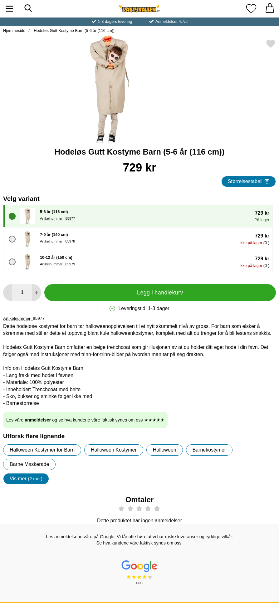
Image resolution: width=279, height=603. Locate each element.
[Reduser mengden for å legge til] (7, 292)
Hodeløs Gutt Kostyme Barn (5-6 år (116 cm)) (74, 30)
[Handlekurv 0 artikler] (269, 8)
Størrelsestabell (248, 181)
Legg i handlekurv (160, 292)
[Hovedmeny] (9, 8)
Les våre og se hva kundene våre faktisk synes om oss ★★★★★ (85, 419)
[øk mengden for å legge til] (36, 292)
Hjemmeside (14, 30)
